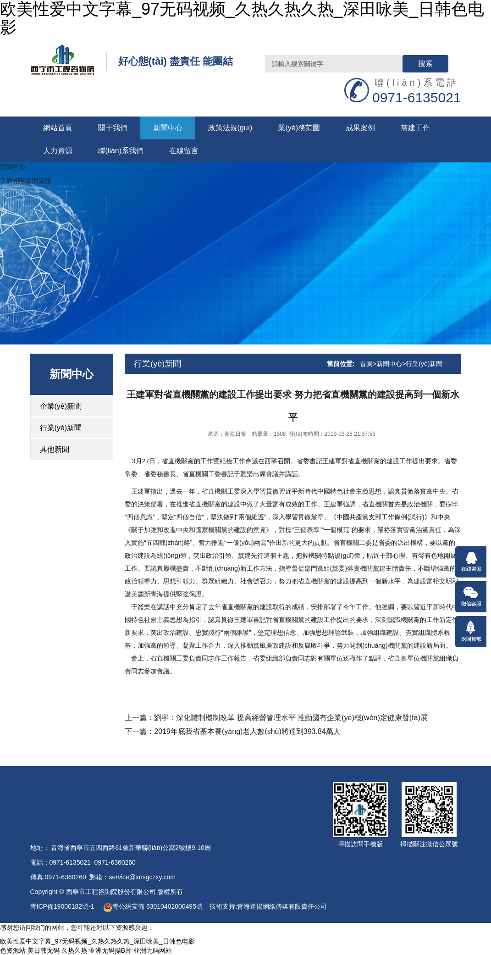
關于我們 (112, 128)
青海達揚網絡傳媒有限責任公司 (282, 906)
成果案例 (360, 128)
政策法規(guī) (230, 128)
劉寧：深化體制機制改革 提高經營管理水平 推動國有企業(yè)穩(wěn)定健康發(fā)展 (290, 718)
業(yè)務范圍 (299, 128)
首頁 (366, 363)
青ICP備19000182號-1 (63, 906)
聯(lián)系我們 (121, 151)
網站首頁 (57, 128)
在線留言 (184, 151)
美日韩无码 (44, 950)
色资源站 (13, 950)
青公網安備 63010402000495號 (153, 906)
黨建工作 (415, 128)
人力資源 (57, 151)
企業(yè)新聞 (61, 406)
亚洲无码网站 (152, 950)
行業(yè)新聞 (61, 428)
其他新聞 (54, 449)
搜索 (425, 63)
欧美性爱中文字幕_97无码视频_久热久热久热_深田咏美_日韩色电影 (97, 941)
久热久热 (74, 950)
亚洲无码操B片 (110, 950)
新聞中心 (167, 128)
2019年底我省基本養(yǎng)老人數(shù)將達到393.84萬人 (247, 731)
